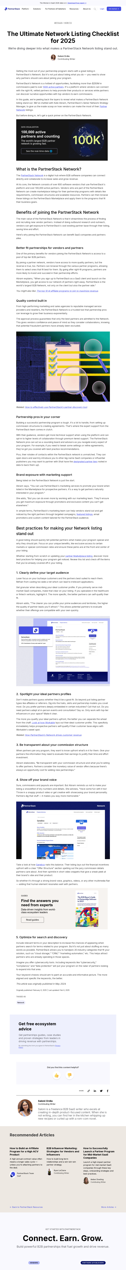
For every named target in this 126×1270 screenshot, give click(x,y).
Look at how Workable (43, 722)
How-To (68, 23)
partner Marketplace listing (79, 556)
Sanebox (40, 864)
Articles (58, 23)
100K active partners (53, 87)
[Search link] (94, 8)
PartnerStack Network (32, 175)
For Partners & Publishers (55, 9)
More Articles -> (108, 1207)
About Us (87, 9)
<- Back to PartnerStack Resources (26, 1207)
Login (102, 9)
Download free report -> (77, 3)
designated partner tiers (85, 461)
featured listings (85, 514)
